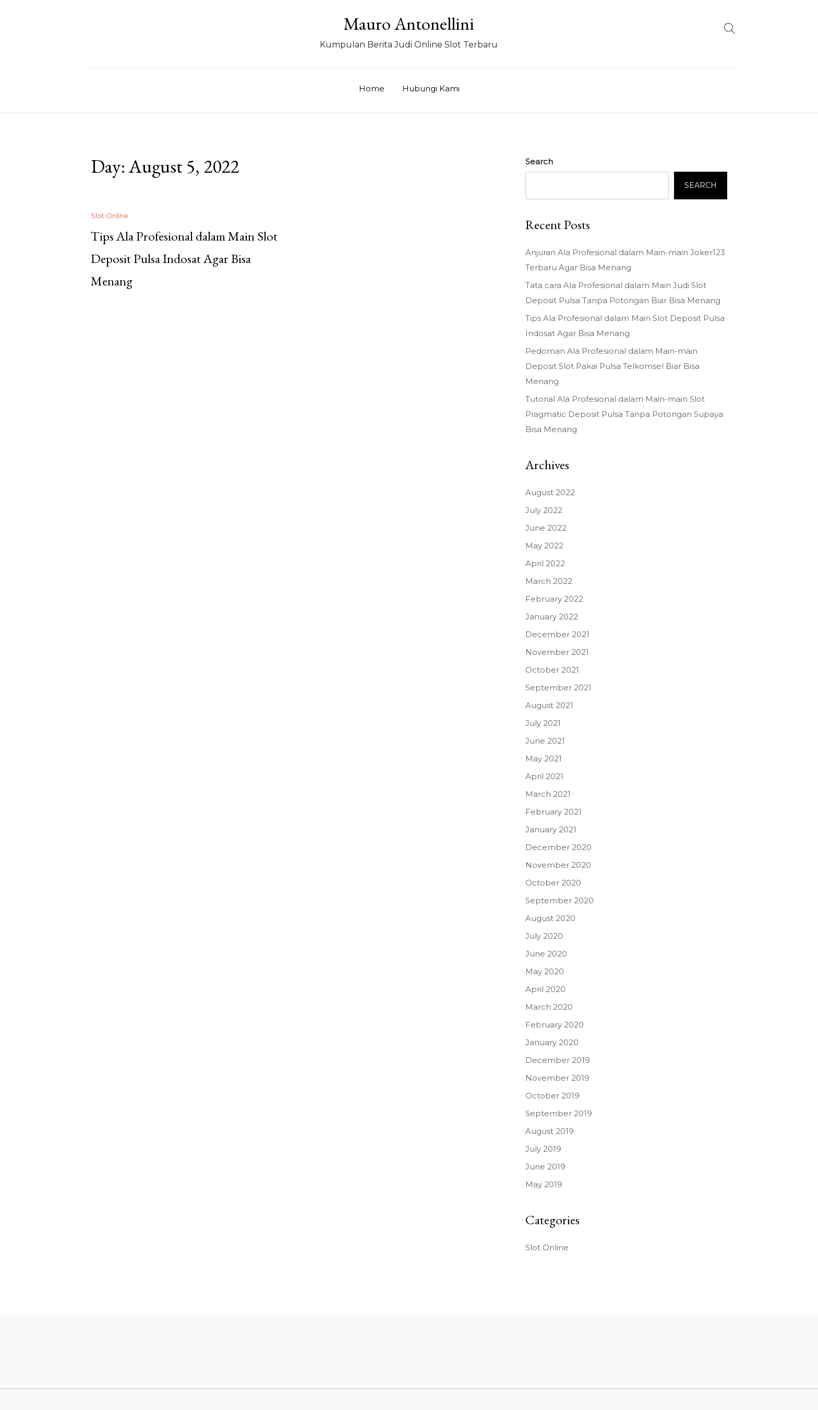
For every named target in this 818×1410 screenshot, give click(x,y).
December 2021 (557, 634)
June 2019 (545, 1167)
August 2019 (549, 1131)
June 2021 (545, 741)
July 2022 (543, 510)
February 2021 (553, 812)
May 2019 (543, 1184)
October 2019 (552, 1096)
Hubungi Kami (431, 88)
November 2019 (557, 1078)
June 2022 (546, 528)
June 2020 (546, 954)
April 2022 (545, 563)
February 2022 (554, 599)
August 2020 (550, 918)
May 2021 (543, 758)
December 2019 (557, 1060)
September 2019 (558, 1113)
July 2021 (543, 723)
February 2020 (554, 1025)
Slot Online (109, 215)
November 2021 (557, 652)
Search (539, 161)
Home (371, 88)
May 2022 (544, 546)
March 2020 (549, 1007)
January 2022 (551, 617)
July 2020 (544, 936)
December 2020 (558, 847)
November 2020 (558, 865)
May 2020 (544, 971)
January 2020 (552, 1042)
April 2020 (545, 989)
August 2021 (549, 705)
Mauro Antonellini (408, 23)
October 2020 (553, 883)
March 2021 (548, 794)
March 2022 (548, 581)
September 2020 (559, 900)
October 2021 (552, 670)
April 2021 (544, 776)
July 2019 (543, 1149)
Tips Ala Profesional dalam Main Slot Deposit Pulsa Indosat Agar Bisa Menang (184, 258)
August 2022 (550, 492)
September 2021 (558, 687)
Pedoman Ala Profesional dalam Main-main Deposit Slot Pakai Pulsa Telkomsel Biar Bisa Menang (612, 366)
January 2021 (550, 829)
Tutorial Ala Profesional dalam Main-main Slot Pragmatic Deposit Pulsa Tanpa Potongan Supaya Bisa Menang (624, 414)
